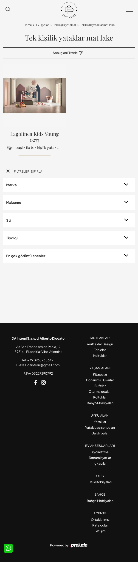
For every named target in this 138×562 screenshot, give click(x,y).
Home (28, 25)
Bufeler (100, 386)
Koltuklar (100, 355)
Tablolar (100, 350)
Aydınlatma (100, 452)
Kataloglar (100, 525)
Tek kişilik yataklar (65, 25)
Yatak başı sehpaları (100, 427)
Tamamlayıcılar (100, 458)
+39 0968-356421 (40, 360)
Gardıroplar (100, 433)
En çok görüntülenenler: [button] (26, 256)
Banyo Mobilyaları (100, 403)
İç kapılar (100, 463)
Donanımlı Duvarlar (100, 380)
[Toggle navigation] (129, 10)
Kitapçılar (100, 374)
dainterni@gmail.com (43, 365)
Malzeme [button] (13, 202)
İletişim (100, 531)
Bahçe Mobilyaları (100, 501)
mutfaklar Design (100, 344)
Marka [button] (11, 185)
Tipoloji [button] (12, 238)
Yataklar (100, 422)
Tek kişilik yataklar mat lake (97, 25)
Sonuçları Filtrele (68, 52)
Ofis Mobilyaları (100, 482)
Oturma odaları (100, 391)
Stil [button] (8, 220)
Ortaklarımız (100, 519)
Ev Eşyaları (42, 25)
